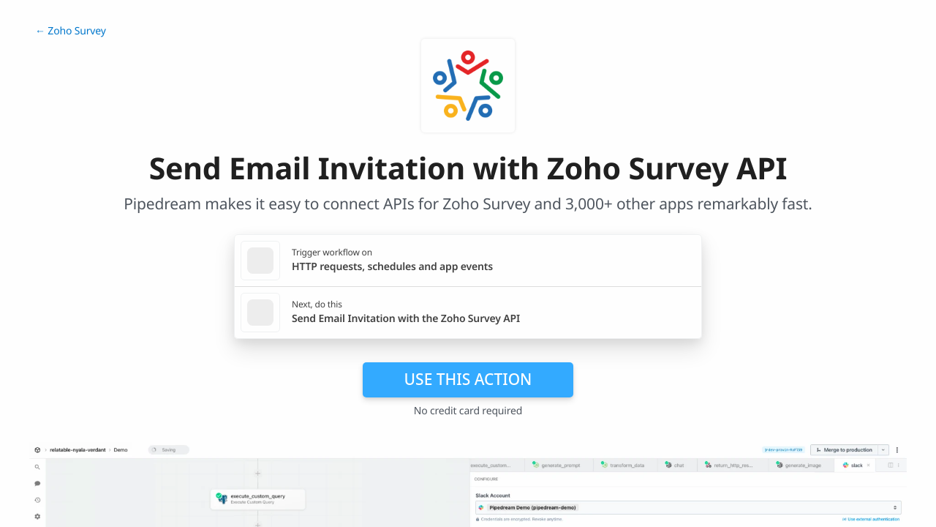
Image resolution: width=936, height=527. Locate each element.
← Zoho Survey (70, 31)
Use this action (468, 379)
